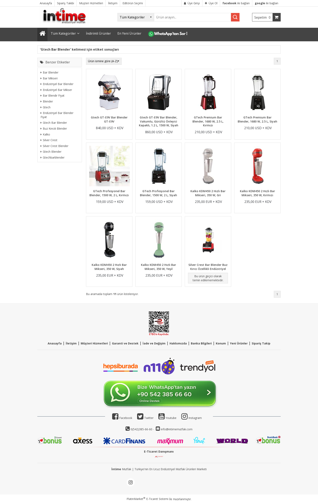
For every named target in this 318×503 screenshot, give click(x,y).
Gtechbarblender (52, 157)
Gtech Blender (51, 151)
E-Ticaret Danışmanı (159, 451)
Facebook (122, 418)
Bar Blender (49, 72)
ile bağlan (236, 3)
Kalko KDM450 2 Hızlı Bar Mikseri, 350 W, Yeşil (158, 267)
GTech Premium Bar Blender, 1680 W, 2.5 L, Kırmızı (207, 121)
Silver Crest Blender (54, 146)
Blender (47, 101)
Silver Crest (49, 140)
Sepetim (263, 17)
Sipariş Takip (261, 343)
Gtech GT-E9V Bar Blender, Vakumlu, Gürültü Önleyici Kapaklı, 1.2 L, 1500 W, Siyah (158, 121)
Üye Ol (211, 3)
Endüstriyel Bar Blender (57, 84)
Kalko (45, 134)
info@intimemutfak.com (176, 429)
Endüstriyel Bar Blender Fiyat (57, 115)
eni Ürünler (240, 343)
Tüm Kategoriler (63, 33)
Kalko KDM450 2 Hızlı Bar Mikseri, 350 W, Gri (208, 193)
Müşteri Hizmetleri (94, 343)
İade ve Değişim (154, 343)
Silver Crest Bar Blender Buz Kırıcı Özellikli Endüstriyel (208, 267)
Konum (221, 343)
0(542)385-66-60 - (143, 429)
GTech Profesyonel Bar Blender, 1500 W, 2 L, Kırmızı (109, 193)
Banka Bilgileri (201, 343)
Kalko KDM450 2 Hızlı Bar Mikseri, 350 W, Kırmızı (257, 193)
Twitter (145, 418)
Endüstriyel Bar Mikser (56, 90)
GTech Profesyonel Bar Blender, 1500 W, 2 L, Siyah (158, 193)
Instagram (195, 418)
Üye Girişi (192, 3)
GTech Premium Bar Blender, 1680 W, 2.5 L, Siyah (257, 119)
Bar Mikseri (49, 78)
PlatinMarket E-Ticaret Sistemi (147, 499)
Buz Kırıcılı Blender (54, 128)
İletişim (71, 343)
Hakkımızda (178, 343)
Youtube (167, 418)
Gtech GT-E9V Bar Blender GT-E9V (109, 119)
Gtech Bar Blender (54, 123)
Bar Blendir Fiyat (52, 95)
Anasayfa (55, 343)
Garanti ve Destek (125, 343)
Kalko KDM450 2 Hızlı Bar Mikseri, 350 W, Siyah (109, 267)
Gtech (45, 107)
